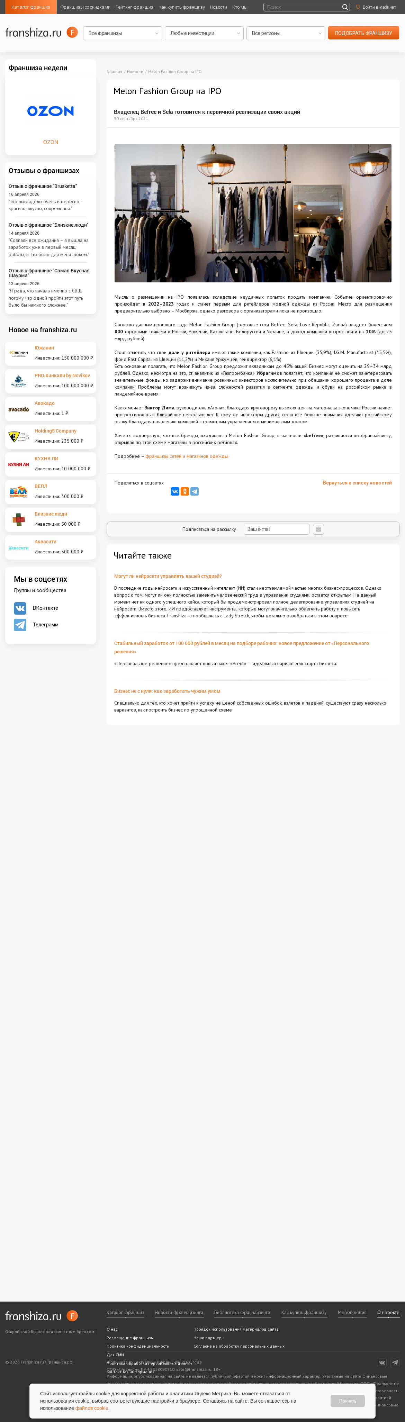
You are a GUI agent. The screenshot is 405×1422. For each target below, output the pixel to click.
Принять (347, 1401)
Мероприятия (352, 1312)
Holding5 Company (55, 430)
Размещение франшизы (130, 1337)
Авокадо (45, 403)
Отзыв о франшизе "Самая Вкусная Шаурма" (49, 273)
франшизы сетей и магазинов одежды (186, 456)
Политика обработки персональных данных (149, 1363)
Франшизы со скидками (85, 7)
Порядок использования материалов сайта (236, 1329)
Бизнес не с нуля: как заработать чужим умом (167, 691)
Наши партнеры (209, 1337)
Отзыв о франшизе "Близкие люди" (49, 224)
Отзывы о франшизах (44, 170)
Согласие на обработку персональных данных (239, 1346)
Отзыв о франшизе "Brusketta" (43, 186)
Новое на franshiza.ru (43, 329)
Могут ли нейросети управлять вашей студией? (168, 576)
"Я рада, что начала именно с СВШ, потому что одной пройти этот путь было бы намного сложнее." (46, 298)
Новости (218, 7)
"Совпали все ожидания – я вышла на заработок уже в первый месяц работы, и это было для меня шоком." (49, 247)
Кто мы (240, 7)
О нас (112, 1329)
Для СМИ (115, 1354)
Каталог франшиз (30, 7)
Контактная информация (130, 1371)
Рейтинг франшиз (134, 7)
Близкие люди (51, 513)
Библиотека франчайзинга (242, 1312)
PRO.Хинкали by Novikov (62, 375)
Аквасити (45, 541)
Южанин (44, 347)
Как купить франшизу (182, 7)
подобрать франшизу (363, 33)
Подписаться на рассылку (245, 529)
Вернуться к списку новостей (357, 483)
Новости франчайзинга (179, 1312)
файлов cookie (91, 1408)
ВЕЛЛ (41, 486)
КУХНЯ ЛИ (46, 458)
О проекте (388, 1312)
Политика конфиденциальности (138, 1346)
